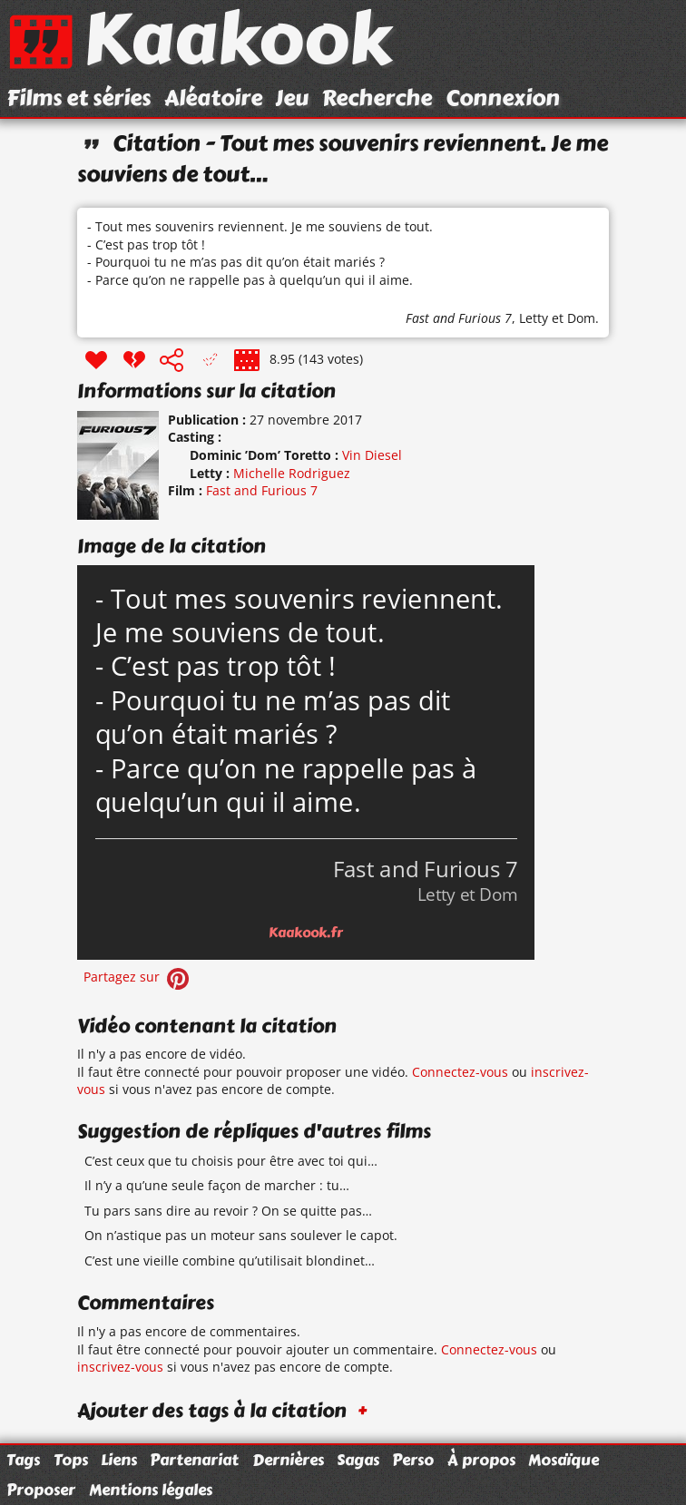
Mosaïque (563, 1459)
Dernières (288, 1459)
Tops (71, 1459)
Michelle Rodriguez (291, 473)
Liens (119, 1459)
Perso (413, 1459)
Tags (23, 1459)
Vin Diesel (372, 455)
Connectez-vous (460, 1071)
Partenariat (194, 1459)
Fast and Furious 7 (459, 318)
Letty (533, 318)
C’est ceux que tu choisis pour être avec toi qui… (230, 1160)
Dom (581, 318)
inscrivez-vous (120, 1366)
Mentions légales (150, 1489)
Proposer (40, 1489)
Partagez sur (137, 976)
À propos (481, 1459)
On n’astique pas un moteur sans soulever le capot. (240, 1235)
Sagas (358, 1459)
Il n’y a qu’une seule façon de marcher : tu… (216, 1185)
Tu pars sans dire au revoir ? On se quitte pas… (228, 1210)
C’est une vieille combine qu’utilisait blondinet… (229, 1260)
